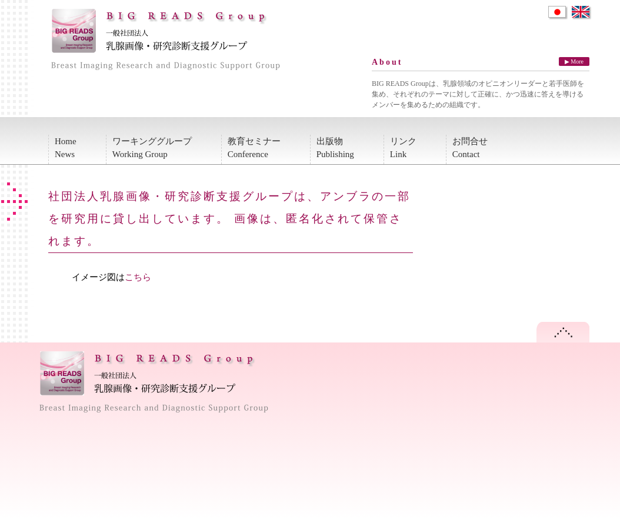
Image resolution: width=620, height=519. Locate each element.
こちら (138, 277)
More (577, 61)
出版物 (335, 149)
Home (65, 149)
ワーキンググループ (152, 149)
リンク (403, 149)
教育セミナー (254, 149)
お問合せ (470, 149)
